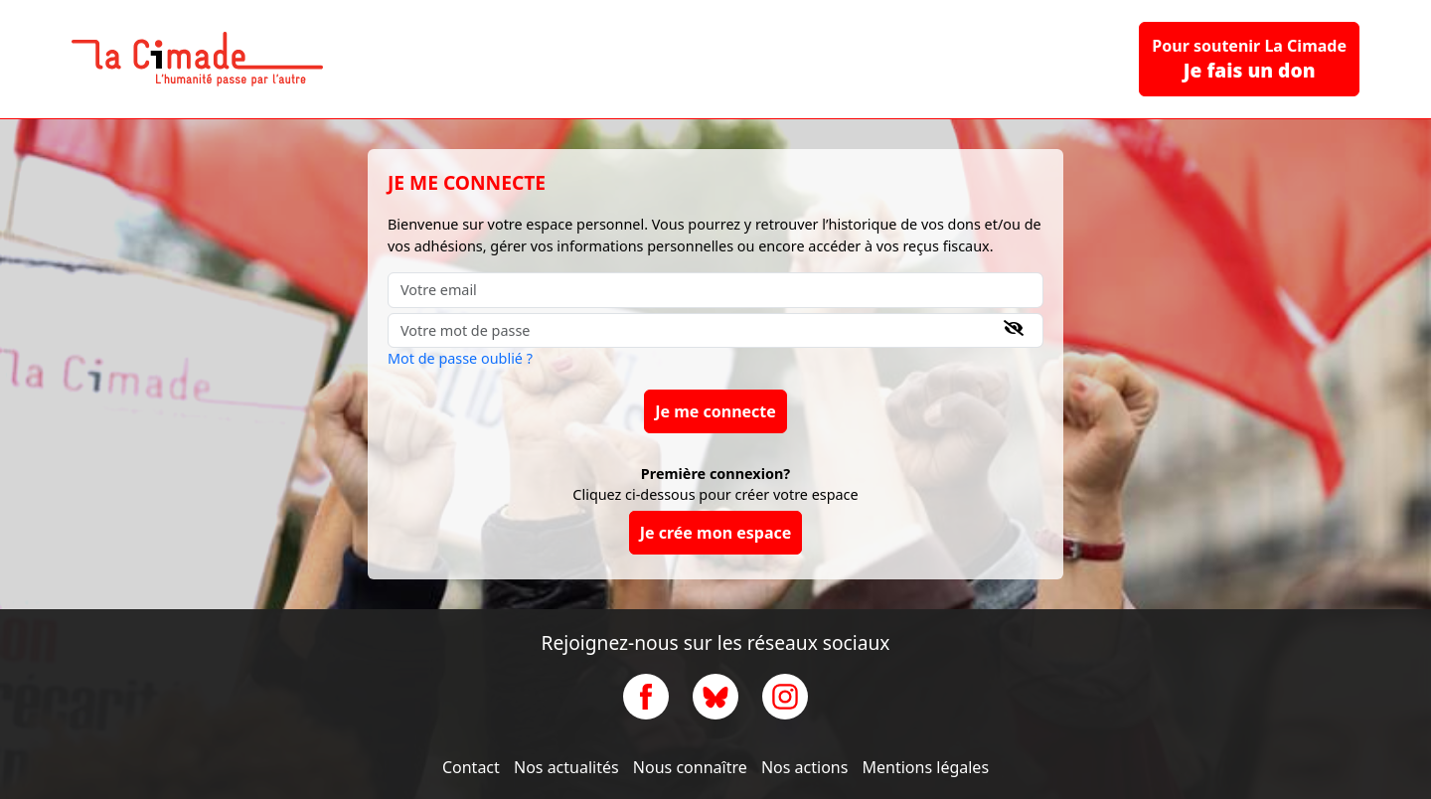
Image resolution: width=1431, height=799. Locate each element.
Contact (471, 767)
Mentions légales (926, 767)
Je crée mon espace (716, 533)
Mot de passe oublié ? (460, 358)
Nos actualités (566, 767)
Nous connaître (690, 767)
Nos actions (804, 767)
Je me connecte (715, 411)
